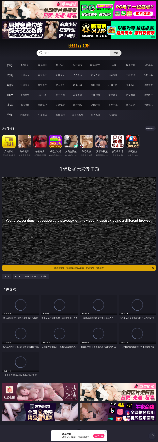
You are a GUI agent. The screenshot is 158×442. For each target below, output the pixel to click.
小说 (10, 105)
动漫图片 (77, 95)
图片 (10, 95)
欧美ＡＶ (60, 75)
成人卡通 (60, 85)
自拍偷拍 (42, 75)
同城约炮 (24, 114)
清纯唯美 (113, 95)
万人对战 (60, 65)
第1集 (6, 276)
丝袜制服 (113, 75)
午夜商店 (42, 114)
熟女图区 (130, 95)
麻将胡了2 (95, 65)
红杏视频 (95, 114)
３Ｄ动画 (77, 75)
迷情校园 (95, 104)
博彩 (10, 65)
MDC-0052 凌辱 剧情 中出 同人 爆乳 (31, 276)
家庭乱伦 (42, 104)
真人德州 (42, 65)
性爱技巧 (148, 104)
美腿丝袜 (95, 95)
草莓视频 (60, 114)
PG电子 (25, 65)
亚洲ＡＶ (24, 75)
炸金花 (113, 65)
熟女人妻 (95, 75)
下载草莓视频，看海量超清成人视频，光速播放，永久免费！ (103, 268)
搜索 (116, 53)
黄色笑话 (130, 104)
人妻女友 (60, 104)
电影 (10, 85)
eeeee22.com (79, 46)
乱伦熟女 (130, 85)
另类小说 (113, 104)
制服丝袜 (95, 85)
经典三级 (113, 85)
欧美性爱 (77, 85)
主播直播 (130, 75)
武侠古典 (77, 104)
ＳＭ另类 (148, 75)
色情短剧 (113, 114)
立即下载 (99, 435)
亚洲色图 (42, 95)
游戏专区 (77, 65)
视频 (10, 75)
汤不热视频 (77, 114)
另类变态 (148, 85)
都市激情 (24, 104)
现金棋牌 (130, 65)
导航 (10, 115)
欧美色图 (60, 95)
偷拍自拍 (42, 85)
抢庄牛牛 (148, 65)
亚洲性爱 (24, 85)
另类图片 (148, 95)
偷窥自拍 (24, 95)
